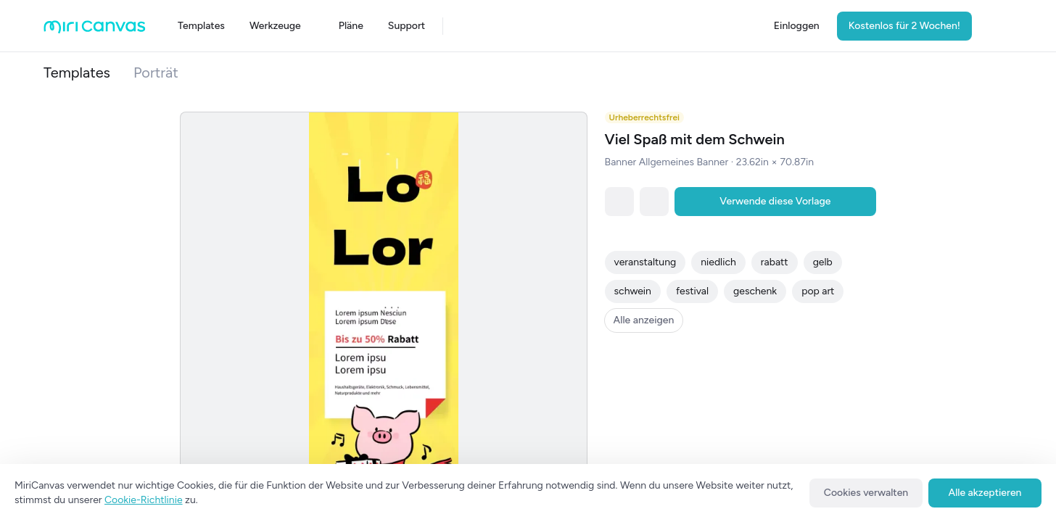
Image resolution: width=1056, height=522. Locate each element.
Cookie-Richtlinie (143, 500)
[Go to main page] (95, 30)
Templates (77, 72)
